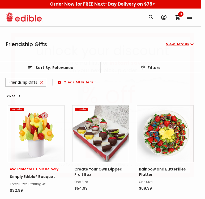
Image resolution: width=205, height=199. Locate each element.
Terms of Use (76, 164)
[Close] (184, 41)
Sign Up (102, 150)
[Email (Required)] (102, 130)
